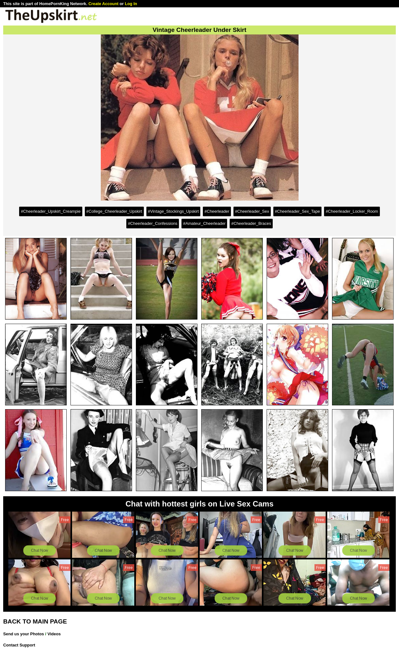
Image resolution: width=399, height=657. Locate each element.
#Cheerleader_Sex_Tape (297, 211)
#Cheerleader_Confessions (152, 223)
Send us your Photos (23, 633)
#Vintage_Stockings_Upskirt (173, 211)
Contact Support (19, 645)
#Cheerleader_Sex (252, 211)
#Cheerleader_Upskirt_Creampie (50, 211)
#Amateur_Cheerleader (204, 223)
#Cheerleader (216, 211)
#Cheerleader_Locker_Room (352, 211)
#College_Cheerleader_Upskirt (114, 211)
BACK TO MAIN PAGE (35, 621)
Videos (54, 633)
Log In (131, 3)
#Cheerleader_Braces (251, 223)
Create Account (103, 3)
